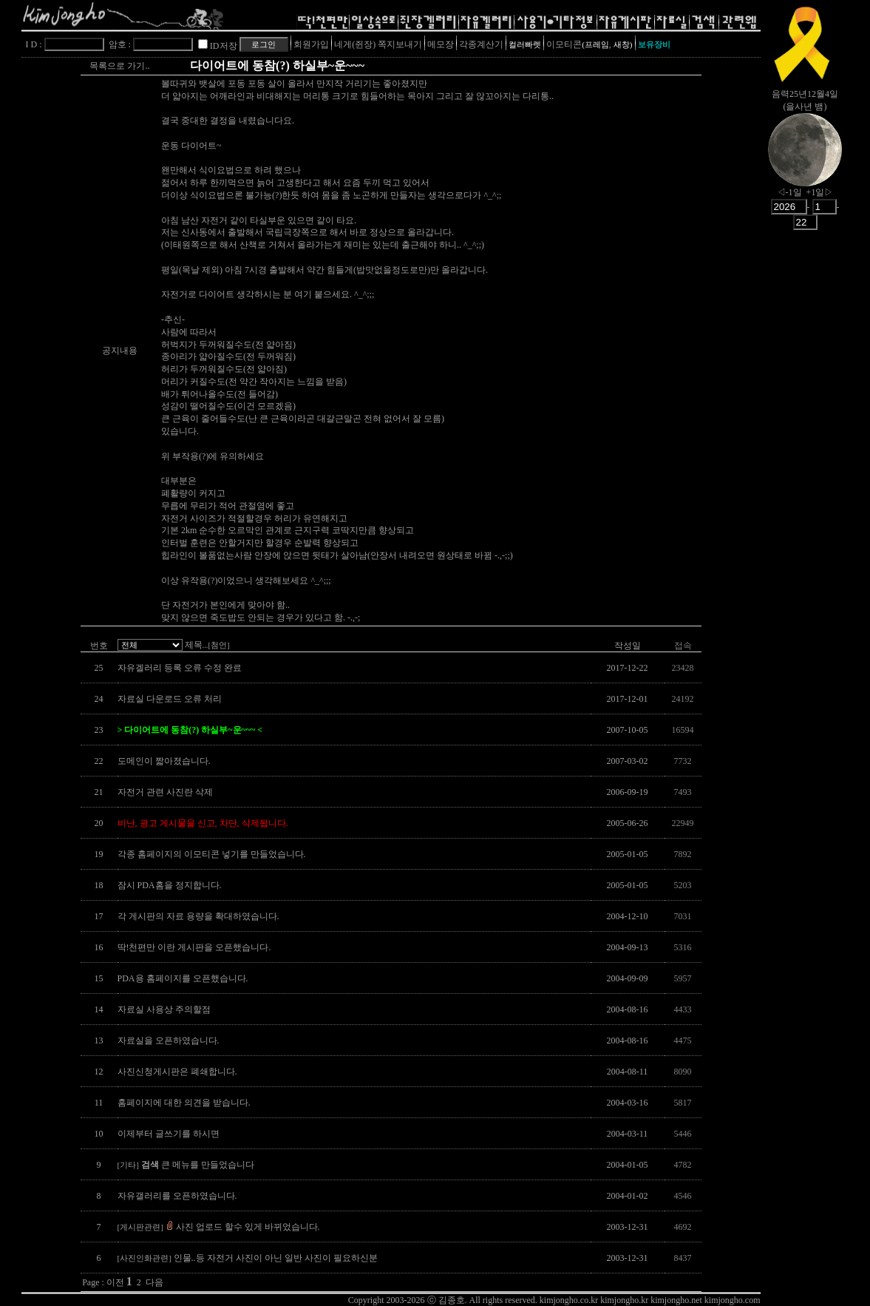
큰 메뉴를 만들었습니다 (186, 1165)
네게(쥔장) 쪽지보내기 (378, 44)
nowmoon (805, 162)
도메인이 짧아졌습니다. (164, 761)
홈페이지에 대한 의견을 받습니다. (184, 1102)
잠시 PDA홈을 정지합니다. (170, 885)
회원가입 (311, 44)
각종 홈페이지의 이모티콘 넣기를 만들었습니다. (212, 854)
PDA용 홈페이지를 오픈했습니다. (183, 978)
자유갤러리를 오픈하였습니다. (177, 1196)
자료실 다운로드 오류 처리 (170, 699)
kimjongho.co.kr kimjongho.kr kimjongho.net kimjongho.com (650, 1300)
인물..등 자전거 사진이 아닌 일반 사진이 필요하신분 (248, 1258)
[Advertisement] (805, 469)
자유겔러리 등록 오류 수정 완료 (180, 668)
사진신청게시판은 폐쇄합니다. (177, 1071)
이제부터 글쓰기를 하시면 (169, 1134)
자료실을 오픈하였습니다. (169, 1040)
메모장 (440, 44)
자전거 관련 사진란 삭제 (165, 792)
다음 (154, 1282)
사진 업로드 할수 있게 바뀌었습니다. (219, 1227)
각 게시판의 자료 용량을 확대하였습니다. (198, 916)
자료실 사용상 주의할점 (164, 1009)
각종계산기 (481, 44)
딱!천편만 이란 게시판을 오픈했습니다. (194, 947)
